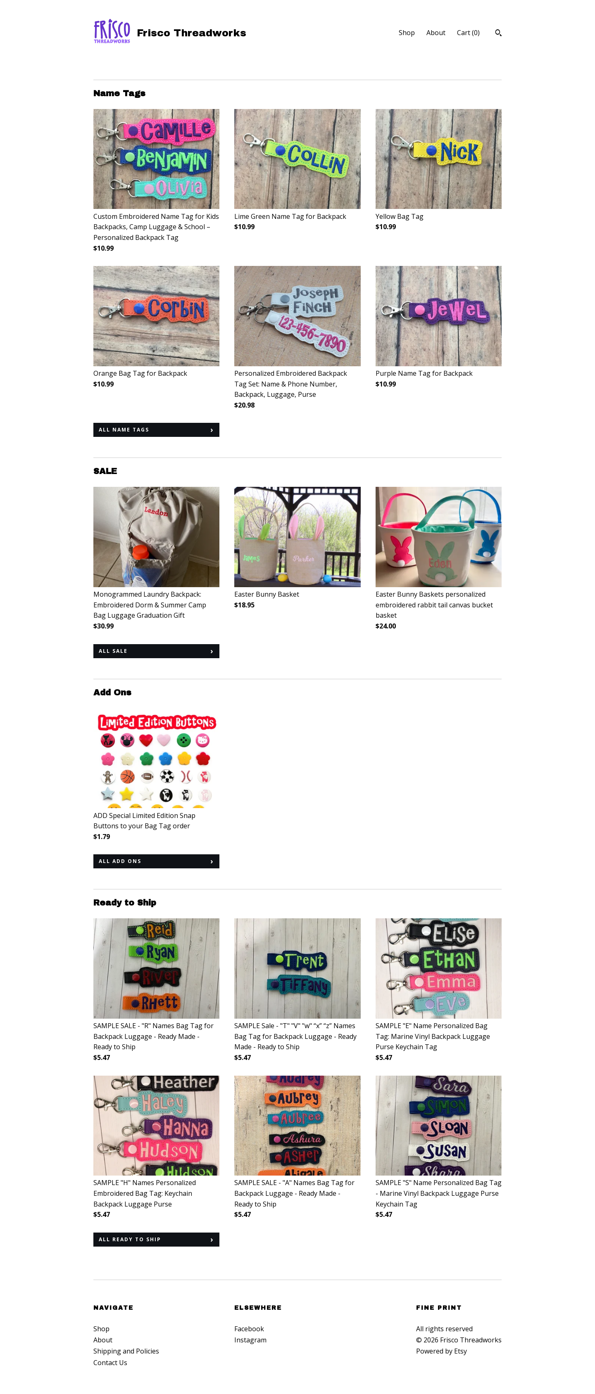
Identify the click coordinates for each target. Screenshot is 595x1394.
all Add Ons (120, 861)
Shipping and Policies (126, 1351)
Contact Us (110, 1362)
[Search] (498, 33)
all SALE (113, 650)
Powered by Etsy (441, 1351)
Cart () (468, 32)
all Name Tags (124, 429)
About (435, 32)
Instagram (250, 1339)
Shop (407, 32)
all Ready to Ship (130, 1239)
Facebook (249, 1328)
